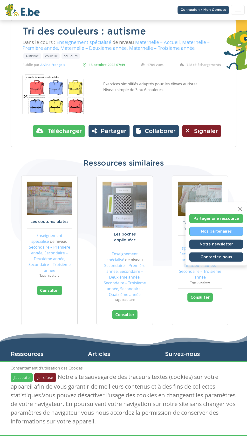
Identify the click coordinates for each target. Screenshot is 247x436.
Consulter (49, 290)
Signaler (201, 130)
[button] (156, 131)
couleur (51, 56)
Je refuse (45, 377)
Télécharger (59, 130)
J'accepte (22, 377)
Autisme (32, 56)
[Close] (240, 209)
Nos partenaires (216, 231)
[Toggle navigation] (238, 10)
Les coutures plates (49, 222)
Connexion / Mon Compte (203, 10)
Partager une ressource (216, 218)
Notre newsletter (216, 244)
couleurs (71, 56)
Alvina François (52, 64)
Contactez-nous (216, 257)
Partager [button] (109, 130)
